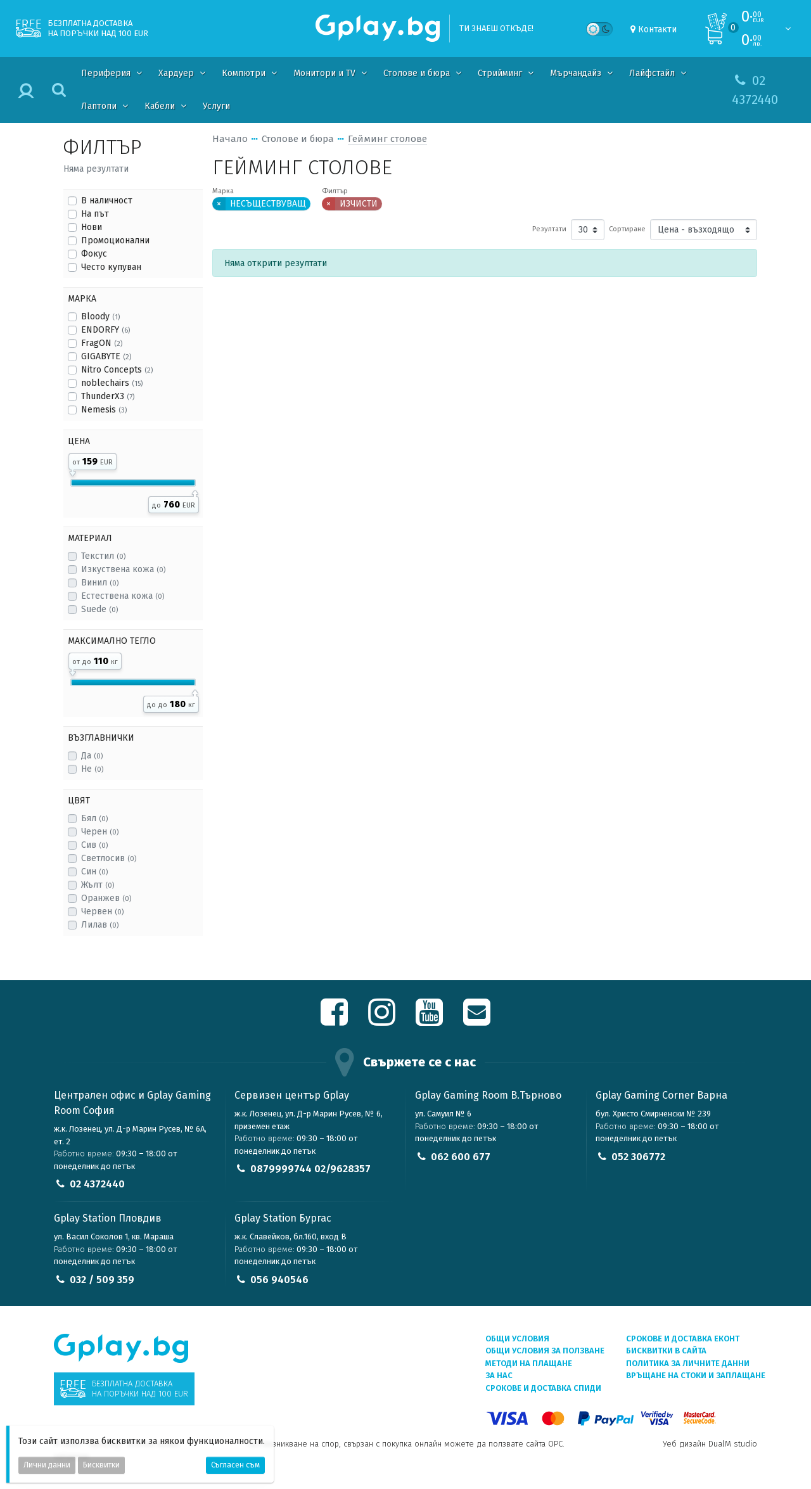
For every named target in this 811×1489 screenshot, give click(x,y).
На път (95, 213)
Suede (99, 609)
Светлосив (108, 858)
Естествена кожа (122, 596)
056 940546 (279, 1280)
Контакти (657, 29)
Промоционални (115, 240)
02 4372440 (97, 1184)
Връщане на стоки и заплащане (695, 1375)
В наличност (106, 200)
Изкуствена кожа (123, 569)
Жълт (97, 884)
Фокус (94, 253)
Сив (94, 845)
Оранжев (106, 898)
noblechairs (112, 383)
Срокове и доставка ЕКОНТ (682, 1338)
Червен (102, 911)
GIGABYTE (106, 356)
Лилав (99, 924)
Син (94, 871)
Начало (230, 138)
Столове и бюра (298, 138)
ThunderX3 (107, 396)
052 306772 (638, 1157)
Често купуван (111, 267)
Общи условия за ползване (544, 1350)
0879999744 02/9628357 (310, 1169)
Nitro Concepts (117, 369)
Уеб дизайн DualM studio (710, 1443)
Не (92, 769)
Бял (94, 818)
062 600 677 (460, 1157)
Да (92, 755)
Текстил (103, 556)
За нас (499, 1375)
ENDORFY (105, 329)
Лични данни (46, 1464)
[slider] (72, 471)
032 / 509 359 (102, 1280)
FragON (101, 343)
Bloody (100, 316)
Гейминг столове (387, 138)
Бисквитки (101, 1464)
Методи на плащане (528, 1363)
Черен (99, 831)
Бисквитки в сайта (666, 1350)
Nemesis (104, 409)
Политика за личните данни (688, 1363)
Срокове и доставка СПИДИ (543, 1388)
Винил (99, 582)
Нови (91, 227)
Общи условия (517, 1338)
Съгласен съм (235, 1464)
